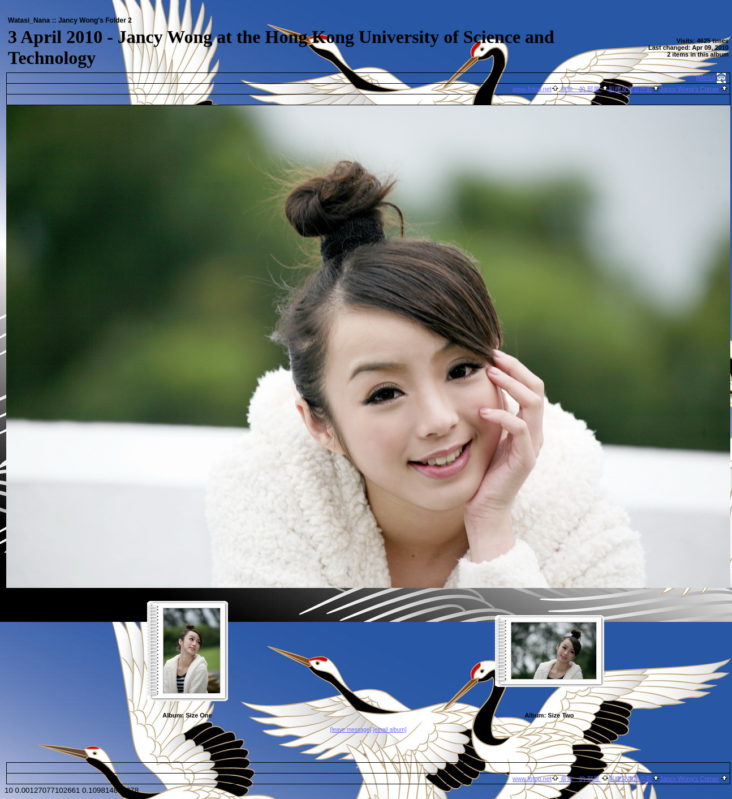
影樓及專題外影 (630, 88)
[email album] (389, 730)
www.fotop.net (532, 88)
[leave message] (350, 730)
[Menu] (706, 77)
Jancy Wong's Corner (689, 88)
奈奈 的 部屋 (580, 88)
